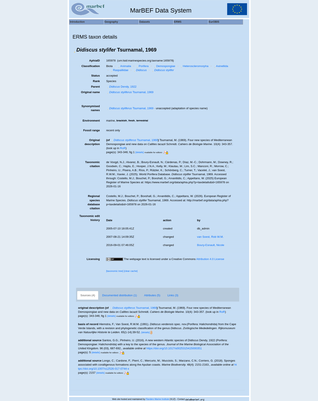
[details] (139, 152)
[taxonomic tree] (114, 271)
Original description (92, 142)
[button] (74, 49)
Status (95, 75)
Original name (90, 92)
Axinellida (220, 66)
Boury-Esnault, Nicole (210, 245)
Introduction (77, 21)
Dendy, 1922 (121, 86)
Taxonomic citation (92, 164)
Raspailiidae (119, 70)
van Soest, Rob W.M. (210, 236)
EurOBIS (214, 21)
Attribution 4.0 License (210, 259)
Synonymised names (90, 108)
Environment (91, 120)
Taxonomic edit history (89, 218)
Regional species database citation (93, 202)
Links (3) (172, 295)
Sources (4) (88, 295)
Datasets (144, 21)
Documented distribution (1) (119, 295)
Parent (95, 86)
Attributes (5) (152, 295)
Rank (96, 81)
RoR (123, 148)
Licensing (93, 259)
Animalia (124, 66)
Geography (111, 21)
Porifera (142, 66)
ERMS (178, 21)
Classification (90, 66)
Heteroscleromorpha (194, 66)
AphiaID (94, 60)
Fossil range (91, 130)
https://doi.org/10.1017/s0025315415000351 (174, 348)
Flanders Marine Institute (157, 399)
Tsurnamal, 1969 (129, 92)
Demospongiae (164, 66)
